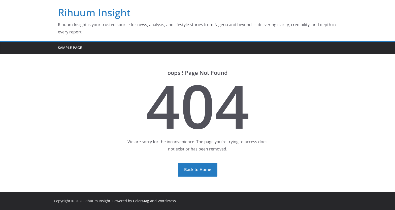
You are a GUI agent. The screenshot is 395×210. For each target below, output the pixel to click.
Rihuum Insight (94, 12)
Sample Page (70, 47)
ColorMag (141, 200)
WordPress (167, 200)
